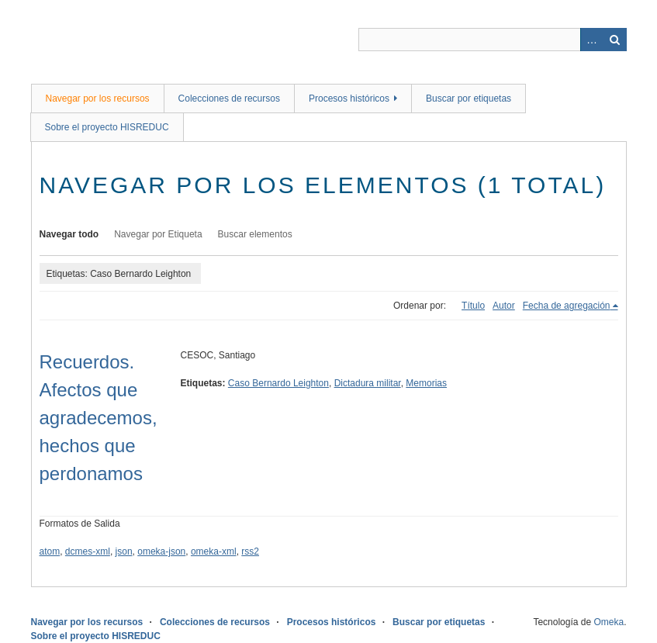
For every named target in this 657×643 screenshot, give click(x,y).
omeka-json (161, 551)
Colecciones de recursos (229, 98)
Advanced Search (591, 39)
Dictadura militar (367, 383)
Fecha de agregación (566, 305)
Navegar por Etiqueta (158, 234)
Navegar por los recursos (98, 98)
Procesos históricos (349, 98)
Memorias (426, 383)
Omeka (608, 622)
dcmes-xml (87, 551)
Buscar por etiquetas (468, 98)
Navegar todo (69, 234)
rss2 (250, 551)
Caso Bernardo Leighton (278, 383)
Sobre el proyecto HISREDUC (107, 127)
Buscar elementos (255, 234)
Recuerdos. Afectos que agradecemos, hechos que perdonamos (98, 417)
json (124, 551)
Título (473, 305)
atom (50, 551)
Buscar (615, 39)
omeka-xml (214, 551)
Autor (504, 305)
